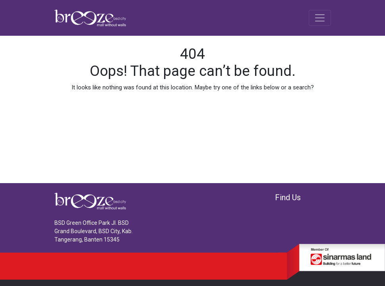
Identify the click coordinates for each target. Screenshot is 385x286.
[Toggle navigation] (320, 18)
